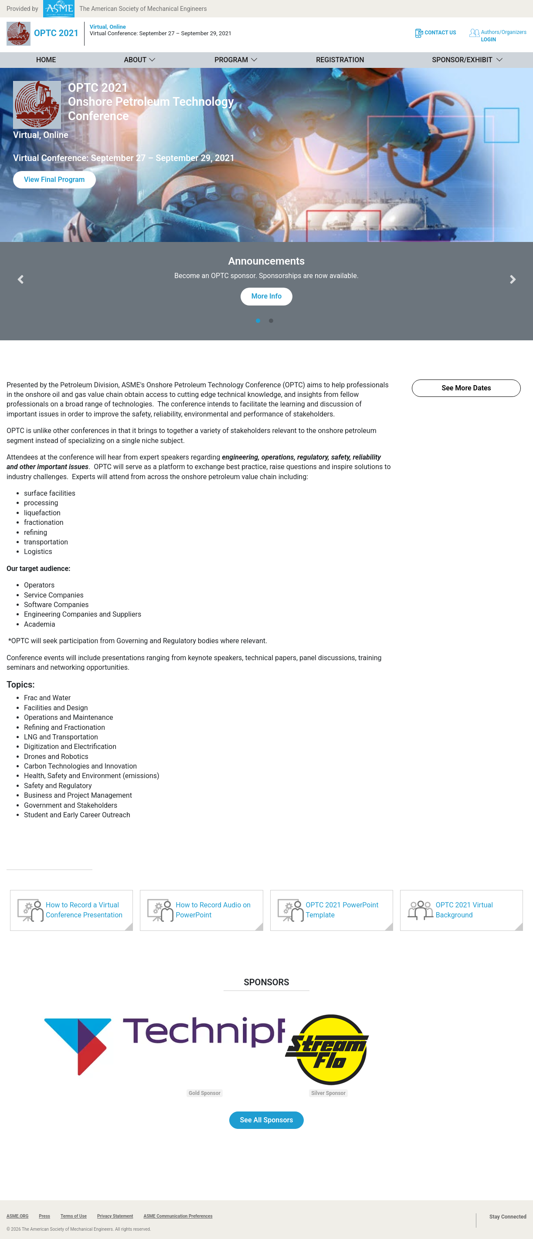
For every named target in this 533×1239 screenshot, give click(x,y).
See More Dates (466, 388)
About (135, 60)
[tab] (260, 320)
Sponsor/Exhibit (462, 60)
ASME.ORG (17, 1216)
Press (44, 1216)
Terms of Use (74, 1216)
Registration (340, 60)
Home (46, 60)
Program (231, 60)
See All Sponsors (266, 1120)
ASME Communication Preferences (177, 1216)
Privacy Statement (115, 1216)
